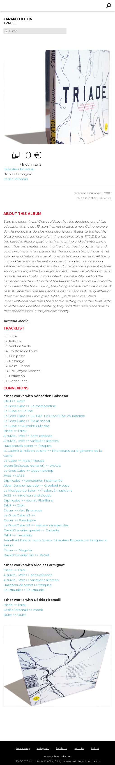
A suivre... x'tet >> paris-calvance (28, 436)
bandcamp (23, 748)
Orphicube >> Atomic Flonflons (28, 500)
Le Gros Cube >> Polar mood (26, 421)
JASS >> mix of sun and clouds (27, 495)
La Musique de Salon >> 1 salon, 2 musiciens (37, 490)
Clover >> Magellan (18, 550)
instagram (43, 748)
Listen (13, 31)
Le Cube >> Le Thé (18, 411)
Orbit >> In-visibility (17, 535)
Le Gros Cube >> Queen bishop (28, 470)
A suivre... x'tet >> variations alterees (30, 441)
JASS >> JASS (14, 475)
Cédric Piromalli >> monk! (23, 610)
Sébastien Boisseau (18, 169)
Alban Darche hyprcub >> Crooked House (36, 485)
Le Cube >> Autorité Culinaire (26, 426)
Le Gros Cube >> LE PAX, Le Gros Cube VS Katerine (44, 416)
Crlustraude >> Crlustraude (23, 590)
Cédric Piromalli (15, 179)
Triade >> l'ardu (14, 431)
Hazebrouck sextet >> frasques (27, 446)
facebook (61, 748)
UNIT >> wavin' (14, 401)
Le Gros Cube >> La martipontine (29, 406)
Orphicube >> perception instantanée (32, 480)
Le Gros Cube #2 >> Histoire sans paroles (35, 525)
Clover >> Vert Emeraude (22, 510)
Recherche (109, 5)
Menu (6, 5)
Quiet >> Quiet (14, 615)
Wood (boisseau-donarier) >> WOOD (32, 466)
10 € (22, 158)
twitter (95, 748)
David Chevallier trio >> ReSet (26, 555)
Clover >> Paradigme (19, 520)
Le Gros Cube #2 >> (19, 515)
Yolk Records (46, 5)
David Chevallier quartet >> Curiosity (31, 530)
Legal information (89, 761)
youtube (79, 748)
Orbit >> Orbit (14, 505)
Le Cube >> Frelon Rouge (23, 461)
